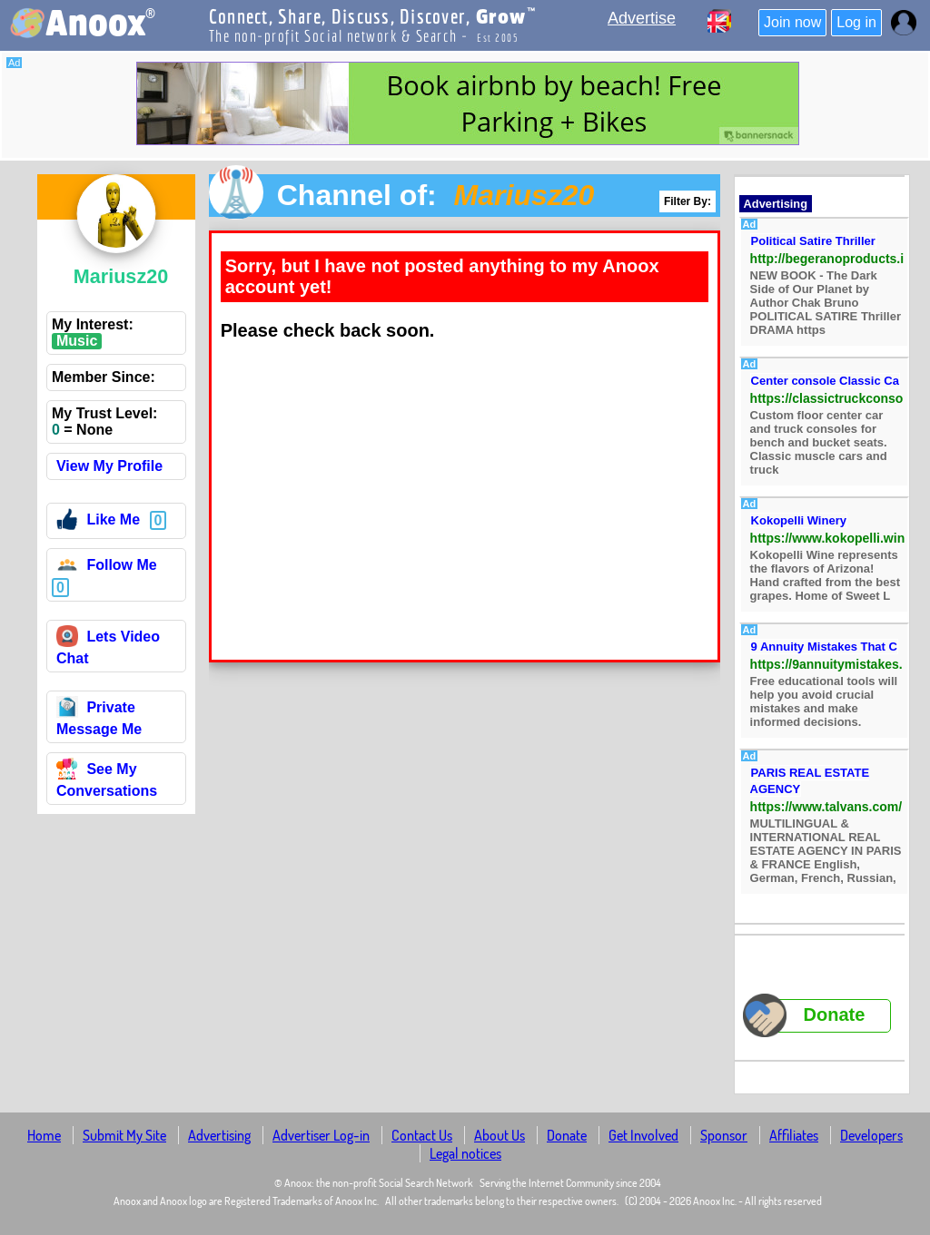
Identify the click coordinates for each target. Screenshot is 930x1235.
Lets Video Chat (108, 647)
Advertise (642, 18)
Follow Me (106, 567)
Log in (856, 22)
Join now (792, 22)
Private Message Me (99, 718)
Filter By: (687, 201)
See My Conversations (106, 780)
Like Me (98, 522)
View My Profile (109, 466)
